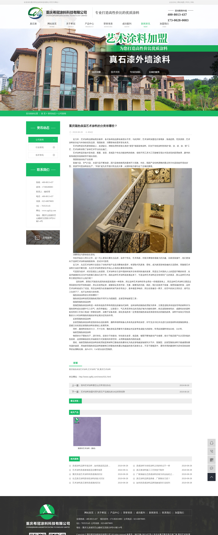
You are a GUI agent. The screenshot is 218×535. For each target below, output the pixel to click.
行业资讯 (40, 147)
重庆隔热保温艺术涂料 (78, 369)
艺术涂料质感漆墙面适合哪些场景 (87, 470)
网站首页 (52, 25)
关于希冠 (70, 25)
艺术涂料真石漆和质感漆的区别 (86, 483)
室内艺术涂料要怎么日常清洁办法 (96, 385)
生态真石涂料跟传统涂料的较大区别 (88, 478)
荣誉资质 (108, 25)
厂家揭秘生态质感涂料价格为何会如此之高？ (156, 474)
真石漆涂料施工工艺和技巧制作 (150, 470)
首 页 (43, 113)
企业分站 (172, 2)
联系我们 (166, 512)
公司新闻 (62, 113)
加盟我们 (164, 25)
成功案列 (126, 25)
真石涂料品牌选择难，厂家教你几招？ (153, 478)
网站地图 (180, 2)
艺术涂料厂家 (93, 369)
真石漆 (33, 23)
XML (192, 2)
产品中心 (89, 25)
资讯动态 (52, 113)
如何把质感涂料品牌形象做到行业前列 (153, 483)
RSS (187, 2)
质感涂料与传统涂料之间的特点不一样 (153, 466)
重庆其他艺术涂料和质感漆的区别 (87, 474)
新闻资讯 (145, 25)
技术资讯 (40, 155)
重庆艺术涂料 (105, 369)
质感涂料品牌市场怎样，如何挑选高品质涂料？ (93, 466)
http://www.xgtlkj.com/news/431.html (95, 377)
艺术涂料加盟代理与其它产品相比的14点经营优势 (103, 392)
